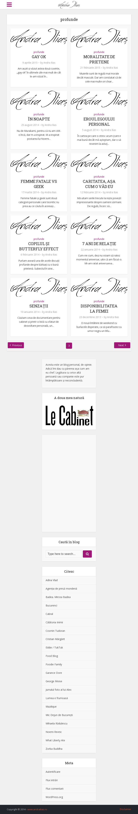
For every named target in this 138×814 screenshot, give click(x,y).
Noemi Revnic (54, 732)
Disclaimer (125, 809)
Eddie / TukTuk (54, 647)
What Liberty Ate (55, 740)
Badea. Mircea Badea (58, 597)
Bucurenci (51, 605)
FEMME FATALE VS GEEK (39, 184)
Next (121, 345)
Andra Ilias (49, 62)
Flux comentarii (54, 788)
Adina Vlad (52, 580)
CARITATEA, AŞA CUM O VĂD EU (99, 184)
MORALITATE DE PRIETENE (99, 59)
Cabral (49, 614)
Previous (17, 345)
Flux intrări (52, 780)
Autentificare (53, 771)
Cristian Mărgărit (55, 639)
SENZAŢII (38, 306)
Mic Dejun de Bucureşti (59, 715)
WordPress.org (54, 797)
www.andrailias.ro (37, 809)
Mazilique (51, 706)
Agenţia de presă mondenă (61, 588)
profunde (39, 52)
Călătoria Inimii (54, 622)
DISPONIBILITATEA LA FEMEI (99, 308)
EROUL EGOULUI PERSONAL (99, 121)
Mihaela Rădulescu (56, 723)
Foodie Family (54, 664)
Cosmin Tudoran (55, 630)
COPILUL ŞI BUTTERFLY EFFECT (39, 246)
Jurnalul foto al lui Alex (58, 689)
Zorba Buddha (54, 748)
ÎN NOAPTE (39, 119)
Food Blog (52, 656)
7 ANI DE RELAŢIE (99, 243)
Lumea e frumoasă (57, 698)
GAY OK (39, 56)
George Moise (54, 681)
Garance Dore (54, 672)
